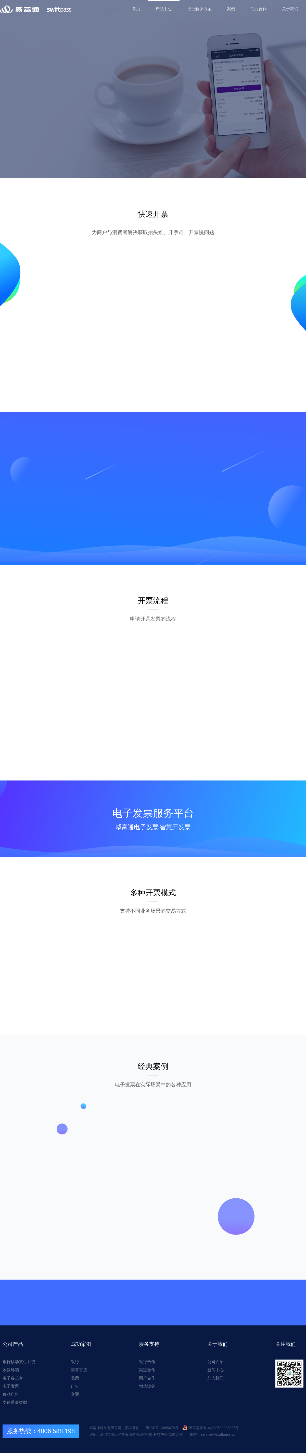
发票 (75, 1378)
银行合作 (147, 1362)
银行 (75, 1362)
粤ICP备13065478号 (162, 1428)
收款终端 (11, 1370)
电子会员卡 (13, 1378)
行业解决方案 (199, 9)
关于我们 (290, 9)
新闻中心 (215, 1370)
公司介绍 (215, 1362)
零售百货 (79, 1370)
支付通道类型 (15, 1402)
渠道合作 (147, 1370)
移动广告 (11, 1394)
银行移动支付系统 (19, 1362)
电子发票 (11, 1386)
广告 (75, 1386)
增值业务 (147, 1386)
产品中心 (164, 9)
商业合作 (258, 9)
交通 (75, 1394)
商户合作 (147, 1378)
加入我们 (215, 1378)
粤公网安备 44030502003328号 (210, 1428)
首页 (136, 9)
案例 (231, 9)
